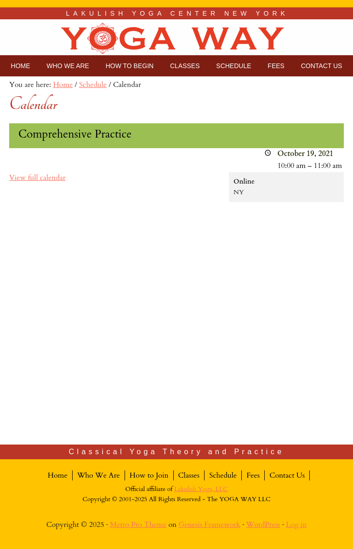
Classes (189, 475)
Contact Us (287, 475)
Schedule (223, 475)
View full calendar (37, 178)
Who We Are (98, 475)
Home (58, 475)
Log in (296, 525)
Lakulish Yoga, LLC (201, 489)
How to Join (149, 475)
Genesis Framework (209, 525)
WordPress (263, 525)
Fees (253, 475)
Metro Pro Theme (138, 525)
